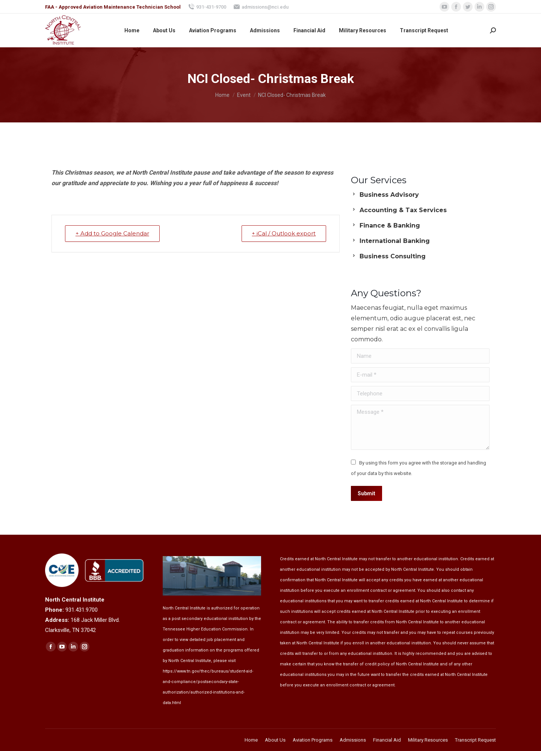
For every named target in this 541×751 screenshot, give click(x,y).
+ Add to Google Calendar (113, 233)
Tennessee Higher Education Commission (205, 629)
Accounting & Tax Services (403, 210)
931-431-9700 (207, 7)
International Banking (395, 240)
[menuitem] (132, 30)
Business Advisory (389, 194)
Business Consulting (393, 256)
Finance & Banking (390, 225)
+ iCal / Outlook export (283, 233)
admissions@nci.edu (261, 7)
